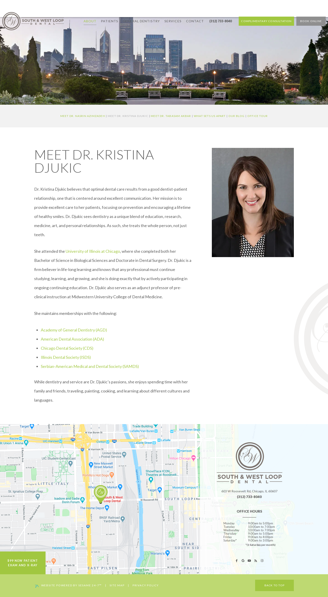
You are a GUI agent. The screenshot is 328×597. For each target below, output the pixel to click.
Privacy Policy (146, 585)
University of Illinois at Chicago (93, 251)
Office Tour (257, 116)
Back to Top (274, 585)
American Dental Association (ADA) (72, 339)
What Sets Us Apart (210, 116)
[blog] (256, 561)
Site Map (117, 585)
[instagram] (262, 561)
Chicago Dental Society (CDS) (67, 348)
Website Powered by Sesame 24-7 (68, 585)
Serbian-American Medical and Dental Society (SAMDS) (90, 366)
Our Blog (236, 116)
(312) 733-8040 (220, 11)
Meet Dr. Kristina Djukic (128, 116)
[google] (243, 561)
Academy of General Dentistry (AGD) (74, 329)
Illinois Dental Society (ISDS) (66, 357)
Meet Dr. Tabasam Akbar (171, 116)
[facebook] (237, 561)
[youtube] (249, 561)
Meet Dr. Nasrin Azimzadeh (82, 116)
